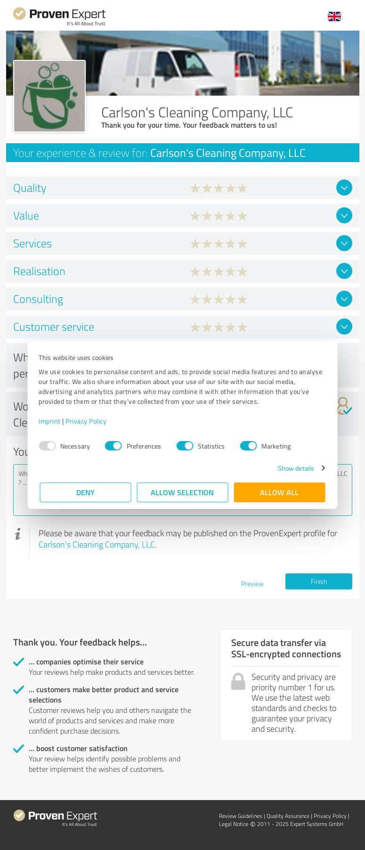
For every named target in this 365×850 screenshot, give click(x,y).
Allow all (279, 492)
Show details (294, 468)
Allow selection (182, 492)
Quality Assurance (288, 816)
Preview (252, 583)
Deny (85, 492)
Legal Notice (233, 824)
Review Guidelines (240, 816)
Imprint (51, 421)
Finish (319, 581)
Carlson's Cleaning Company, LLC (97, 544)
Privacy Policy (87, 421)
